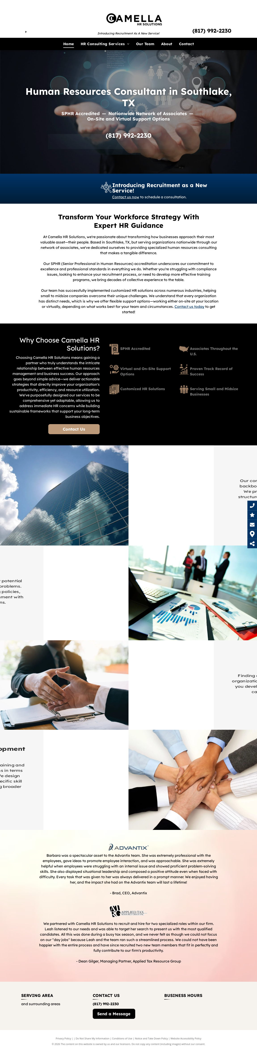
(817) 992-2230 (211, 30)
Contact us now (126, 196)
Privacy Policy (63, 1038)
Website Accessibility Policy (186, 1038)
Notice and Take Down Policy (151, 1038)
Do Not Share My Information (93, 1038)
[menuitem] (68, 44)
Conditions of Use (122, 1038)
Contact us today (189, 306)
